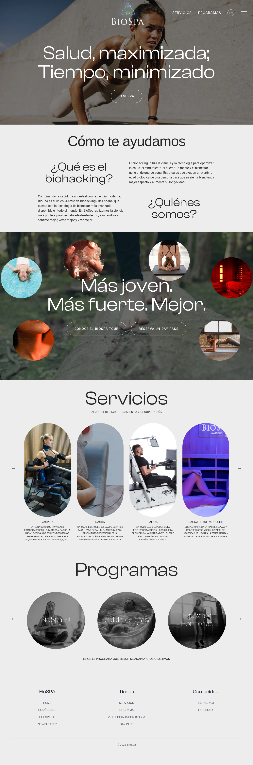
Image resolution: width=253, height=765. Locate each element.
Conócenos (47, 709)
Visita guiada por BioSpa (126, 717)
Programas (209, 13)
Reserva (126, 96)
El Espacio (47, 717)
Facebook (205, 709)
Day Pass (126, 724)
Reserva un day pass (158, 329)
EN (231, 13)
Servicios (182, 13)
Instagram (206, 702)
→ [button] (239, 468)
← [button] (13, 468)
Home (47, 702)
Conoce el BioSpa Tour (97, 329)
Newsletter (47, 724)
